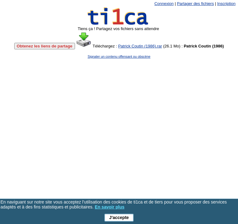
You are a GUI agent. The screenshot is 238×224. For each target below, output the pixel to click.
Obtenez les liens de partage (45, 46)
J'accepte (119, 217)
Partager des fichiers (195, 3)
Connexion (164, 3)
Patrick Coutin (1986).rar (140, 46)
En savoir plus (110, 206)
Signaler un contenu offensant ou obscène (119, 56)
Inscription (226, 3)
